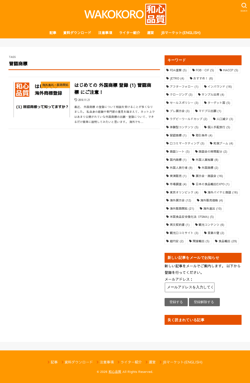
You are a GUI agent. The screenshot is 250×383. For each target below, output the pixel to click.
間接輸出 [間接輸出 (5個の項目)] (201, 241)
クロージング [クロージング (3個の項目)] (181, 94)
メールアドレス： (179, 279)
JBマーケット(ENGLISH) (181, 32)
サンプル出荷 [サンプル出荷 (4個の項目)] (212, 94)
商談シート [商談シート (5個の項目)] (180, 151)
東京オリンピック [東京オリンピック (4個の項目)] (184, 192)
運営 (150, 32)
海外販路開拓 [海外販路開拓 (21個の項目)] (182, 208)
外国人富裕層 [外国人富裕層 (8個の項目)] (207, 160)
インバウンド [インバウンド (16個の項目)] (220, 86)
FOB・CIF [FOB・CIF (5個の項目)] (205, 70)
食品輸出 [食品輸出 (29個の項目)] (228, 241)
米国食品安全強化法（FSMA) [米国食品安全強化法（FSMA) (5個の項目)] (192, 217)
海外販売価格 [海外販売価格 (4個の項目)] (211, 200)
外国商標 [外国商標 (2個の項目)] (209, 168)
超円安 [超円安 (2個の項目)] (177, 241)
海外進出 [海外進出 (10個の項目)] (212, 208)
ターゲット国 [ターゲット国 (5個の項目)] (219, 103)
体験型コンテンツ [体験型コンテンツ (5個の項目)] (184, 127)
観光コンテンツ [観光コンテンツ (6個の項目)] (211, 225)
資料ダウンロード (77, 32)
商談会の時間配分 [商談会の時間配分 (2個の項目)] (213, 151)
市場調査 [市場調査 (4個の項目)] (178, 184)
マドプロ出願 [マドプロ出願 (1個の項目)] (210, 111)
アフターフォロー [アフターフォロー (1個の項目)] (184, 86)
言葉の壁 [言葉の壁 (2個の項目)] (216, 233)
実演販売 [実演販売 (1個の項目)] (178, 176)
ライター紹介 (129, 32)
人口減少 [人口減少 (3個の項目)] (224, 119)
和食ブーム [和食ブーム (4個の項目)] (223, 143)
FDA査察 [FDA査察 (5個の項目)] (178, 70)
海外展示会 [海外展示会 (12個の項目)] (180, 200)
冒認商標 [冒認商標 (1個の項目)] (178, 135)
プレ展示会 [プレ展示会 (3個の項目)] (180, 111)
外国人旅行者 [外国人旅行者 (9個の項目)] (181, 168)
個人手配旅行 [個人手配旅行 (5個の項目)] (219, 127)
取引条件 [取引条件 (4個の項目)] (204, 135)
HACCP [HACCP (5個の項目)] (230, 70)
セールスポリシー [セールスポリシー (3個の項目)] (184, 103)
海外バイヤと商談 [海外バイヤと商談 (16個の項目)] (223, 192)
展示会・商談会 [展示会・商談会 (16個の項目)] (209, 176)
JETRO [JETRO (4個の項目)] (177, 78)
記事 (52, 32)
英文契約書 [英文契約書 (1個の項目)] (180, 225)
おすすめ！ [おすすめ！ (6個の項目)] (203, 78)
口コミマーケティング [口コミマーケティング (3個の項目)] (187, 143)
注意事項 (105, 32)
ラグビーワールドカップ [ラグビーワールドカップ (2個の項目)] (189, 119)
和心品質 (114, 371)
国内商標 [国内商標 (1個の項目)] (178, 160)
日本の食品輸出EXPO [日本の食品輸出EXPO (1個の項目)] (213, 184)
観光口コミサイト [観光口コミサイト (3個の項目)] (184, 233)
